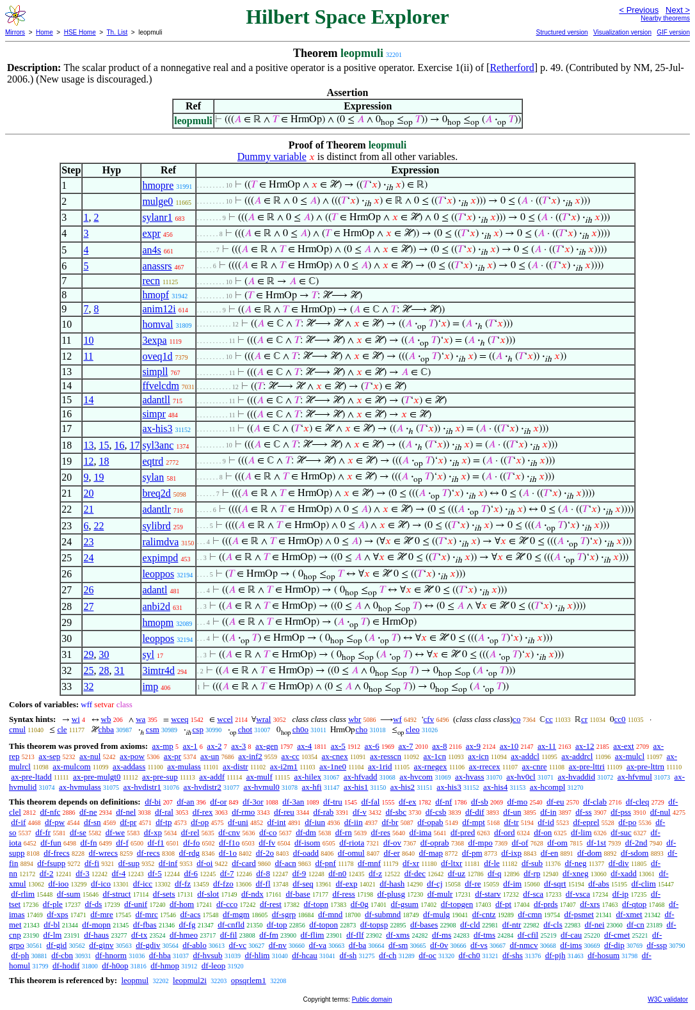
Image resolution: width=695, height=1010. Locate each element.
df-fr (43, 832)
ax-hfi (312, 787)
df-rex (203, 812)
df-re (473, 883)
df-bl (52, 924)
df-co (267, 832)
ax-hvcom (416, 777)
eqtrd (152, 461)
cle (62, 729)
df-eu (555, 801)
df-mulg (436, 914)
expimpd (160, 557)
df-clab (595, 801)
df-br (389, 822)
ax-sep (49, 756)
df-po (627, 822)
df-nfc (50, 812)
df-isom (307, 842)
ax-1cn (435, 756)
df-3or (253, 801)
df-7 (227, 873)
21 (88, 509)
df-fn (89, 842)
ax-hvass (469, 777)
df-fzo (223, 883)
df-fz (183, 883)
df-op (200, 822)
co (516, 719)
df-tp (164, 822)
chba (107, 729)
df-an (185, 801)
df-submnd (383, 914)
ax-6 (372, 746)
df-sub (532, 863)
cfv (429, 719)
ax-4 (304, 746)
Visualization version (622, 32)
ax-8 (439, 746)
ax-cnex (335, 756)
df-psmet (579, 914)
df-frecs (56, 853)
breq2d (156, 493)
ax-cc (291, 756)
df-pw (55, 822)
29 (88, 654)
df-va (317, 945)
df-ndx (252, 894)
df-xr (411, 863)
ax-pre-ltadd (31, 777)
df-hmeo (184, 935)
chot (245, 729)
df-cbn (62, 955)
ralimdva (160, 541)
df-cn (635, 924)
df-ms (441, 935)
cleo (413, 729)
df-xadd (623, 873)
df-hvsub (207, 955)
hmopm (157, 622)
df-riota (351, 842)
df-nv (278, 945)
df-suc (621, 832)
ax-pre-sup (160, 777)
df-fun (50, 842)
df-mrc (146, 914)
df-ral (164, 812)
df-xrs (590, 904)
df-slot (208, 894)
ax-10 (509, 746)
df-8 (263, 873)
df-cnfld (231, 924)
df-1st (596, 842)
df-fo (191, 842)
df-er (391, 853)
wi (76, 719)
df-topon (323, 924)
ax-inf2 (250, 756)
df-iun (315, 822)
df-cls (553, 924)
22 (98, 525)
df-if (18, 822)
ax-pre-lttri (587, 766)
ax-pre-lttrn (645, 766)
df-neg (576, 863)
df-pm (472, 853)
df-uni (238, 822)
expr (151, 233)
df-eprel (586, 822)
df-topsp (374, 924)
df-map (431, 853)
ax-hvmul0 (262, 787)
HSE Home (80, 32)
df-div (619, 863)
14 (88, 399)
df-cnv (229, 832)
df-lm (53, 935)
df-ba (357, 945)
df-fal (370, 801)
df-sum (69, 894)
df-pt (503, 904)
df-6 (191, 873)
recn (151, 280)
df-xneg (575, 873)
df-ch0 (469, 955)
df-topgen (457, 904)
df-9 (299, 873)
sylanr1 (157, 217)
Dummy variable (272, 156)
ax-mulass (184, 766)
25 (88, 670)
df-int (277, 822)
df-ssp (656, 945)
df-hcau (304, 955)
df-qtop (634, 904)
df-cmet (617, 935)
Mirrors (15, 32)
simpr (153, 413)
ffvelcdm (160, 385)
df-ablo (194, 945)
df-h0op (115, 965)
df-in (548, 812)
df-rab (324, 812)
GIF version (673, 32)
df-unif (135, 904)
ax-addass (129, 766)
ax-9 (473, 746)
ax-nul (89, 756)
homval (157, 324)
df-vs (479, 945)
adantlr (156, 509)
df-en (549, 853)
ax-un (210, 756)
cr (584, 719)
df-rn (343, 832)
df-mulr (440, 894)
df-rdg (189, 853)
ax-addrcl (577, 756)
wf (397, 719)
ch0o (300, 729)
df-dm (306, 832)
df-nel (126, 812)
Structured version (561, 32)
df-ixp (511, 853)
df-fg (187, 924)
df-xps (57, 914)
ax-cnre (534, 766)
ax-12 (585, 746)
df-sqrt (555, 883)
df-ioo (58, 883)
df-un (512, 812)
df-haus (96, 935)
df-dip (614, 945)
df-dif (474, 812)
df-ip (620, 894)
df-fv (267, 842)
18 (104, 461)
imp (150, 686)
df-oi (204, 863)
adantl (154, 589)
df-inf (168, 863)
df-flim (312, 935)
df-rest (271, 904)
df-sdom (634, 853)
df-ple (53, 904)
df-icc (142, 883)
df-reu (284, 812)
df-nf (443, 801)
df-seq (303, 883)
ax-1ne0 (332, 766)
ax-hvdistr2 (202, 787)
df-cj (435, 883)
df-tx (139, 935)
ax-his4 (495, 787)
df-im (512, 883)
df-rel (190, 832)
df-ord (504, 832)
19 (98, 477)
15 (104, 445)
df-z (375, 873)
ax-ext (623, 746)
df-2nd (636, 842)
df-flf (354, 935)
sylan (153, 477)
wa (140, 719)
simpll (155, 371)
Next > (678, 10)
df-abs (598, 883)
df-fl (262, 883)
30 (104, 654)
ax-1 (190, 746)
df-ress (343, 894)
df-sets (164, 894)
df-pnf (325, 863)
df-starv (487, 894)
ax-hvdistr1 (142, 787)
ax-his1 (356, 787)
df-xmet (629, 914)
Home (44, 32)
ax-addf (212, 777)
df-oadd (306, 853)
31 (119, 670)
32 (88, 686)
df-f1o (229, 842)
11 (88, 356)
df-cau (571, 935)
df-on (543, 832)
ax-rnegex (430, 766)
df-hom (182, 904)
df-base (297, 894)
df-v (360, 812)
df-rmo (243, 812)
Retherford (512, 67)
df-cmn (530, 914)
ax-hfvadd (361, 777)
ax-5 (338, 746)
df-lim (581, 832)
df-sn (92, 822)
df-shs (512, 955)
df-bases (424, 924)
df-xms (398, 935)
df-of (519, 842)
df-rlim (23, 894)
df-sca (533, 894)
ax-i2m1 (284, 766)
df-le (492, 863)
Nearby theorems (665, 18)
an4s (151, 249)
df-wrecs (102, 853)
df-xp (153, 832)
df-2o (265, 853)
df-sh (348, 955)
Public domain (372, 999)
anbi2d (156, 606)
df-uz (456, 873)
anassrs (157, 266)
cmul (17, 729)
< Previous (639, 10)
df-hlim (256, 955)
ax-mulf (259, 777)
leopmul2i (190, 980)
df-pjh (555, 955)
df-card (244, 863)
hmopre (157, 185)
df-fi (91, 863)
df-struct (116, 894)
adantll (156, 399)
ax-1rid (380, 766)
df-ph (20, 955)
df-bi (153, 801)
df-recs (148, 853)
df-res (380, 832)
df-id (546, 822)
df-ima (421, 832)
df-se (78, 832)
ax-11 (547, 746)
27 (88, 606)
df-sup (129, 863)
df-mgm (236, 914)
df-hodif (66, 965)
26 (88, 589)
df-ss (583, 812)
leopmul (134, 980)
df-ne (88, 812)
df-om (557, 842)
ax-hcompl (548, 787)
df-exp (347, 883)
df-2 (47, 873)
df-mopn (96, 924)
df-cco (226, 904)
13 (88, 445)
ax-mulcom (71, 766)
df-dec (415, 873)
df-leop (214, 965)
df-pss (621, 812)
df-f (122, 842)
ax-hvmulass (80, 787)
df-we (115, 832)
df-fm (268, 935)
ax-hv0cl (520, 777)
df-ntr (512, 924)
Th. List (117, 32)
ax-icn (478, 756)
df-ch (387, 955)
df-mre (101, 914)
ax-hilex (307, 777)
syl (148, 654)
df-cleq (638, 801)
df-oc (427, 955)
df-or (218, 801)
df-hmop (164, 965)
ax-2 (214, 746)
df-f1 (156, 842)
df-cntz (484, 914)
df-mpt (473, 822)
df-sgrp (284, 914)
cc (549, 719)
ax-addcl (525, 756)
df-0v (439, 945)
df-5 (155, 873)
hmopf (155, 294)
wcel (225, 719)
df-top (277, 924)
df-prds (546, 904)
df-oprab (434, 842)
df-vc (237, 945)
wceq (179, 719)
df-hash (391, 883)
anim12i (158, 308)
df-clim (644, 883)
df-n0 (337, 873)
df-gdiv (148, 945)
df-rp (531, 873)
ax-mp (162, 746)
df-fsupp (51, 863)
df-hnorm (111, 955)
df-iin (353, 822)
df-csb (436, 812)
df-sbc (395, 812)
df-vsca (578, 894)
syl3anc (157, 445)
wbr (354, 719)
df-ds (93, 904)
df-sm (398, 945)
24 (88, 557)
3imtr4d (158, 670)
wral (263, 719)
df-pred (463, 832)
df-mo (517, 801)
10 (88, 340)
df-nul (660, 812)
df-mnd (330, 914)
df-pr (128, 822)
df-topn (316, 904)
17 (134, 445)
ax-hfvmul (635, 777)
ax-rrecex (484, 766)
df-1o (228, 853)
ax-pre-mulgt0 (96, 777)
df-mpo (480, 842)
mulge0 (157, 201)
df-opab (430, 822)
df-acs (190, 914)
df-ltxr (451, 863)
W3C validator (668, 999)
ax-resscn (385, 756)
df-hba (160, 955)
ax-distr (235, 766)
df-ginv (101, 945)
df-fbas (145, 924)
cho (361, 729)
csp (198, 729)
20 (88, 493)
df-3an (293, 801)
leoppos (158, 573)
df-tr (511, 822)
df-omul (351, 853)
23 (88, 541)
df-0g (360, 904)
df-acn (285, 863)
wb (106, 719)
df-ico (101, 883)
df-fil (228, 935)
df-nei (595, 924)
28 (104, 670)
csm (152, 729)
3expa (154, 340)
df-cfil (528, 935)
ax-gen (266, 746)
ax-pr (172, 756)
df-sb (479, 801)
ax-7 (405, 746)
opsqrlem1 (248, 980)
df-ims (571, 945)
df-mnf (369, 863)
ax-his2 (402, 787)
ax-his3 (157, 428)
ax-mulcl (629, 756)
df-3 (83, 873)
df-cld (470, 924)
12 (88, 461)
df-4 (119, 873)
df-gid (57, 945)
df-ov (392, 842)
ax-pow (132, 756)
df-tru (332, 801)
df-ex (407, 801)
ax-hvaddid (576, 777)
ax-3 (238, 746)
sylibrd (156, 525)
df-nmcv (523, 945)
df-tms (484, 935)
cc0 (620, 719)
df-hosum (603, 955)
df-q (495, 873)
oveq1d (157, 356)
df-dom (589, 853)
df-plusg (391, 894)
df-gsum (405, 904)
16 (119, 445)
